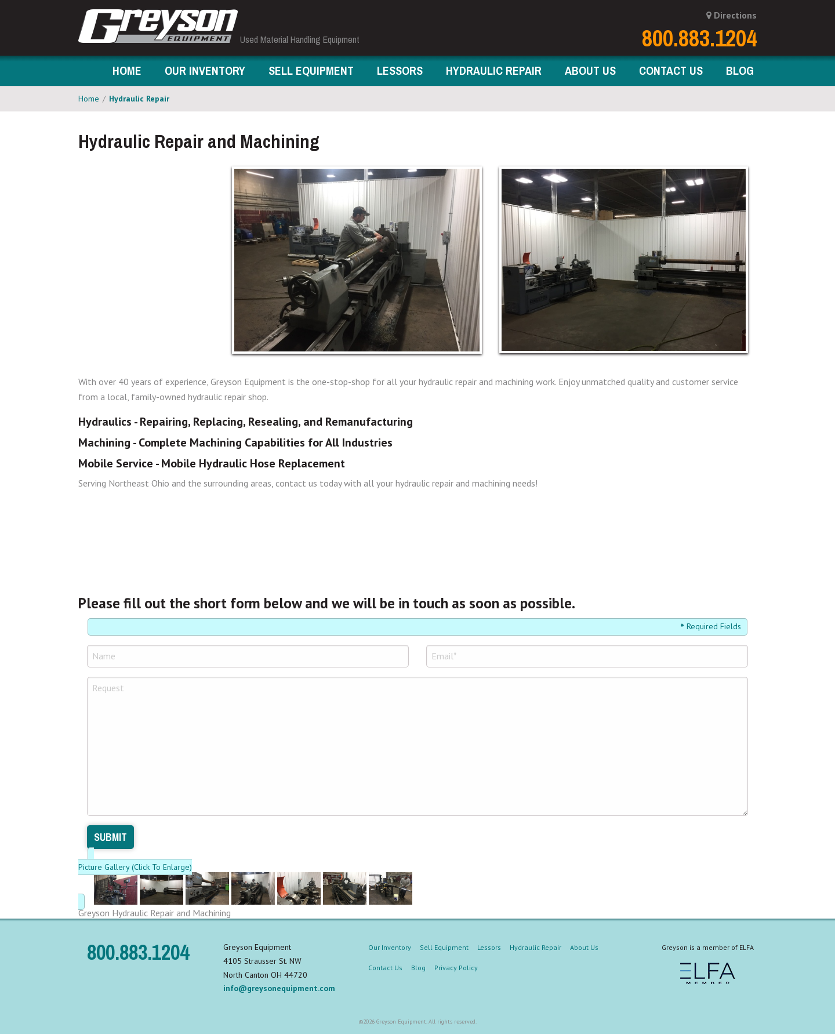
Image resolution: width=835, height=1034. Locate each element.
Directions (731, 15)
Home (126, 70)
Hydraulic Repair (139, 98)
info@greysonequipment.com (279, 988)
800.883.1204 (699, 38)
